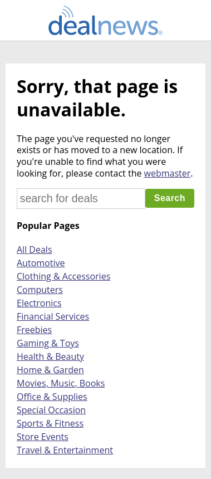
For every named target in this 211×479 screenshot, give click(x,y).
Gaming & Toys (48, 343)
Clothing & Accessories (63, 276)
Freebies (34, 330)
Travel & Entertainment (65, 450)
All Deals (34, 249)
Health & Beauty (50, 356)
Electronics (39, 303)
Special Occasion (51, 410)
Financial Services (53, 316)
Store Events (42, 437)
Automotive (41, 263)
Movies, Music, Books (61, 383)
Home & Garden (50, 370)
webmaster (167, 173)
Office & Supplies (52, 396)
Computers (40, 290)
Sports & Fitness (50, 423)
